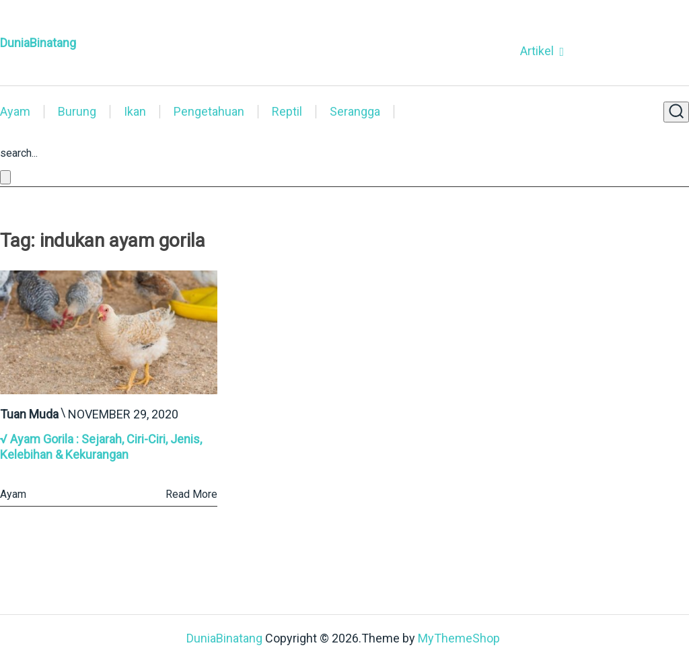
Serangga (355, 111)
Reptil (287, 111)
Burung (77, 111)
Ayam (15, 111)
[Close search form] (5, 177)
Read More (191, 494)
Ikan (135, 111)
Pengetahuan (209, 111)
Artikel (537, 51)
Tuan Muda (29, 414)
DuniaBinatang (38, 43)
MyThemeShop (459, 638)
